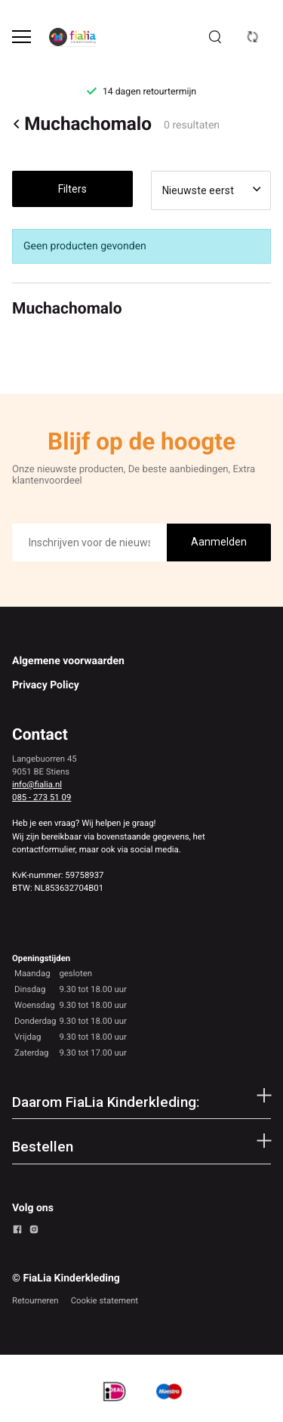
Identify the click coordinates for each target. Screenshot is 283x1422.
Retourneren (35, 1300)
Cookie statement (104, 1300)
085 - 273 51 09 (41, 797)
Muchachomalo (82, 124)
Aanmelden (219, 542)
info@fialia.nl (37, 784)
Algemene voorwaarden (68, 661)
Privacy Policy (45, 685)
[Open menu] (21, 36)
